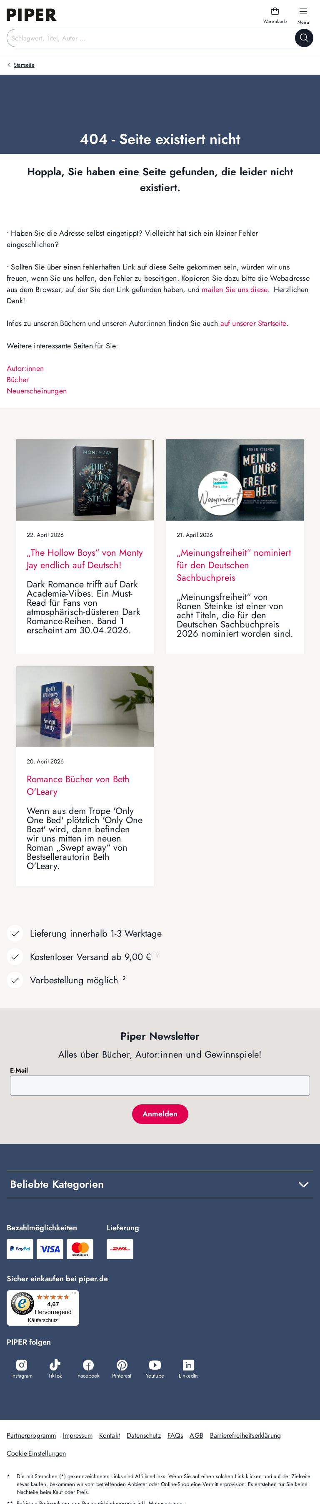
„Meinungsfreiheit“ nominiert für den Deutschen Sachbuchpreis (234, 565)
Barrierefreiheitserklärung (245, 1436)
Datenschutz (144, 1436)
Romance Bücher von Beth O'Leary (78, 785)
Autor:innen (25, 368)
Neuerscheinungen (37, 390)
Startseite (24, 65)
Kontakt (109, 1436)
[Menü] (77, 1295)
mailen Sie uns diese (234, 289)
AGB (196, 1436)
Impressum (77, 1436)
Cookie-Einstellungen (36, 1454)
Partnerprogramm (31, 1436)
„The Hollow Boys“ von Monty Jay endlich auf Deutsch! (85, 559)
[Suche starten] (304, 38)
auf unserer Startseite (253, 323)
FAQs (175, 1436)
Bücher (18, 379)
